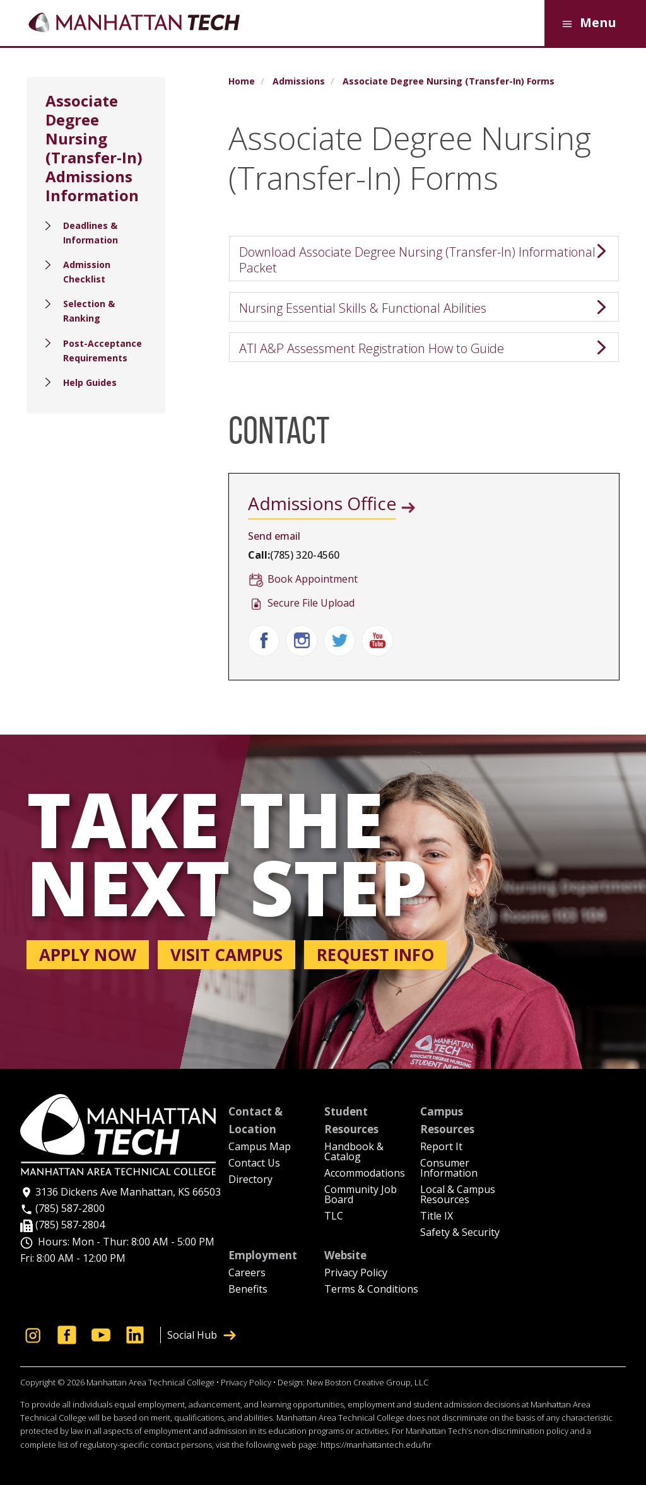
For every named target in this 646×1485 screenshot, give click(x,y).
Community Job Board (360, 1195)
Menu (587, 23)
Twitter (339, 640)
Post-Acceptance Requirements (102, 350)
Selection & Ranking (89, 311)
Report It (441, 1147)
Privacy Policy (355, 1273)
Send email (274, 536)
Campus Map (259, 1147)
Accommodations (364, 1174)
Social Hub (201, 1335)
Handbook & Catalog (354, 1152)
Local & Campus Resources (457, 1195)
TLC (333, 1217)
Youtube (377, 640)
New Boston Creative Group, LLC (367, 1382)
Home (241, 81)
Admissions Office (322, 503)
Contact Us (254, 1164)
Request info (375, 954)
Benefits (247, 1290)
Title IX (436, 1217)
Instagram (301, 640)
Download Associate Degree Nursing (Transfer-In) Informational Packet (417, 259)
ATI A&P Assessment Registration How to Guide (371, 348)
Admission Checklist (86, 272)
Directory (250, 1180)
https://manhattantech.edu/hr (376, 1444)
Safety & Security (460, 1233)
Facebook (263, 640)
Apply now (87, 954)
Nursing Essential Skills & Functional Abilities (362, 308)
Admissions (299, 81)
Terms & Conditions (371, 1290)
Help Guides (90, 382)
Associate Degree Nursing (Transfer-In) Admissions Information (94, 148)
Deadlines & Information (90, 232)
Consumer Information (449, 1169)
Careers (247, 1273)
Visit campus (226, 954)
